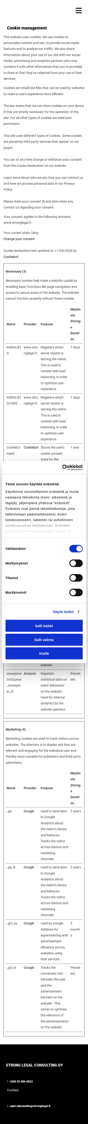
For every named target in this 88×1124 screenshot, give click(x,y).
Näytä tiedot (63, 611)
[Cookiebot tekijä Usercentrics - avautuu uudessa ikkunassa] (63, 467)
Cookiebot (11, 257)
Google (29, 811)
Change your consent (19, 239)
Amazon (30, 673)
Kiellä (44, 653)
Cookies (13, 1090)
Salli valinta (44, 640)
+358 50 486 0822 (21, 1081)
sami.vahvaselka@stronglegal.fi (30, 1106)
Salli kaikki (44, 626)
